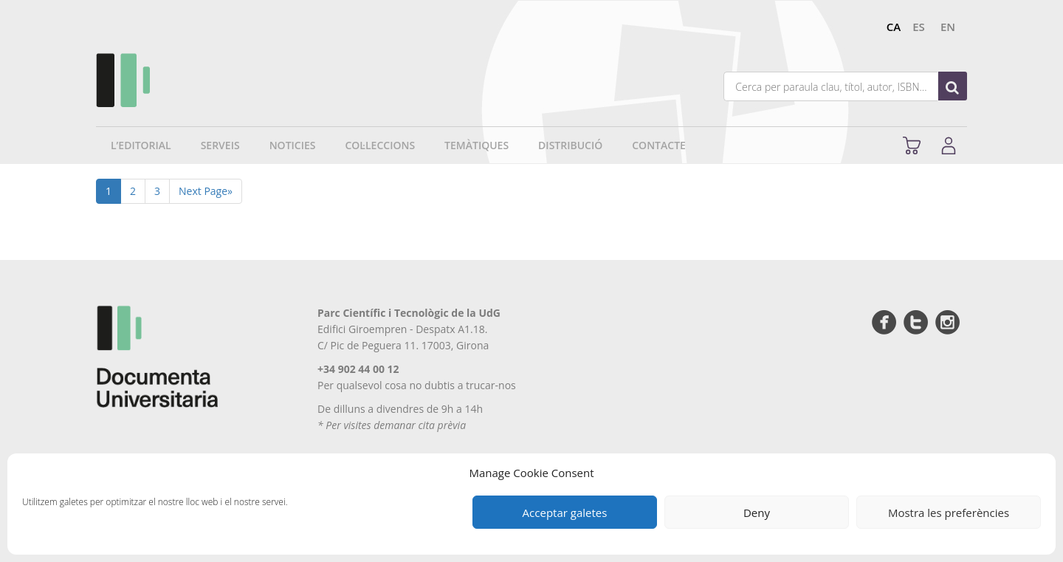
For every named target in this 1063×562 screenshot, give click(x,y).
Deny (756, 512)
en (947, 26)
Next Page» (206, 191)
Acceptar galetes (565, 512)
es (918, 26)
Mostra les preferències (948, 512)
